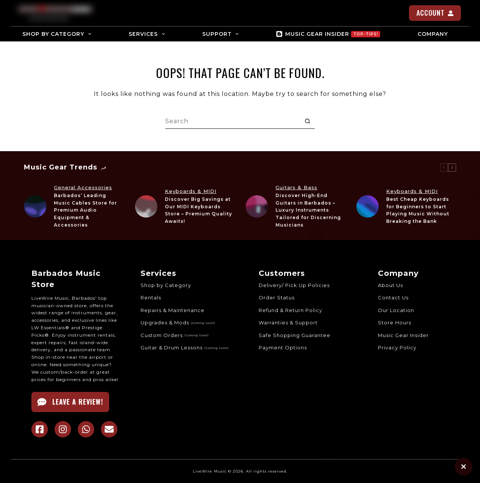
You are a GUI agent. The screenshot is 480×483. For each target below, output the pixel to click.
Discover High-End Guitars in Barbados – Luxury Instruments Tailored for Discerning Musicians (308, 210)
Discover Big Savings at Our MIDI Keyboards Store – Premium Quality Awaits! (198, 210)
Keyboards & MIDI (190, 191)
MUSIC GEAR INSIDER (328, 34)
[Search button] (307, 121)
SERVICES (148, 33)
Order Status (277, 297)
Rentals (151, 297)
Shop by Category (166, 285)
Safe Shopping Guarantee (294, 335)
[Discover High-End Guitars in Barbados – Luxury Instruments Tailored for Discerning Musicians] (257, 206)
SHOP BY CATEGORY (58, 33)
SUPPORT (222, 33)
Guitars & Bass (296, 187)
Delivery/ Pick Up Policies (294, 285)
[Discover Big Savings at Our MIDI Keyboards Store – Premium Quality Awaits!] (146, 206)
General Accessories (83, 187)
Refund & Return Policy (290, 310)
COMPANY (438, 33)
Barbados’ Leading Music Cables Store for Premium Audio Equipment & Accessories (85, 210)
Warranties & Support (288, 322)
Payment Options (283, 347)
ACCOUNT (434, 13)
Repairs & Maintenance (172, 310)
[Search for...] (232, 121)
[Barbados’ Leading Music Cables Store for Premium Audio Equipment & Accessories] (35, 206)
